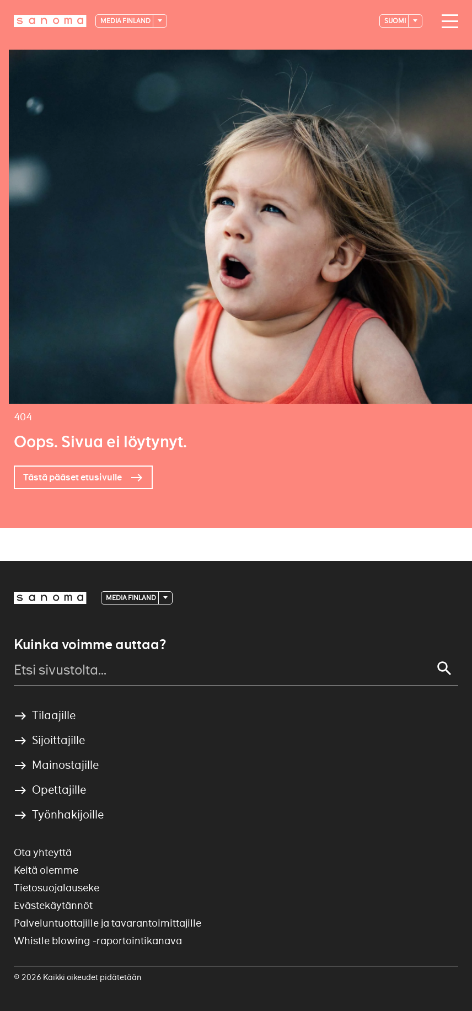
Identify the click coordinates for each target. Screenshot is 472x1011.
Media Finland (126, 21)
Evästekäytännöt (53, 905)
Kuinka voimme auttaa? (90, 645)
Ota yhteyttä (43, 852)
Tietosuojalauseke (56, 887)
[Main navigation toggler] (447, 21)
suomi (395, 21)
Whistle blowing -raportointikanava (98, 940)
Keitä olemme (46, 870)
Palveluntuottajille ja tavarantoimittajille (107, 923)
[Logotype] (50, 21)
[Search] (444, 668)
